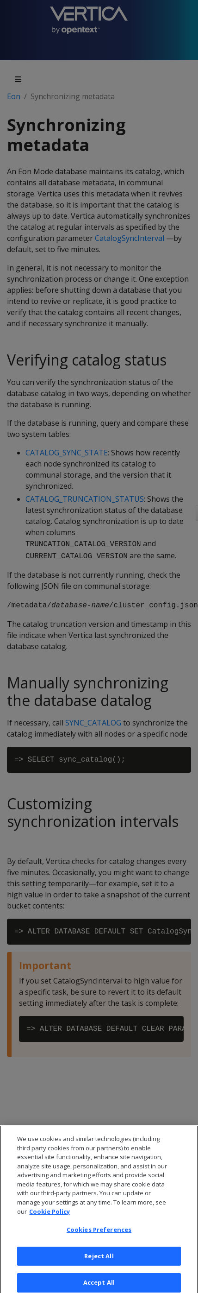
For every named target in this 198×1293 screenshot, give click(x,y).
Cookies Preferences (99, 1233)
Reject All (98, 1259)
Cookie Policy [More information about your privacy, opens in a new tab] (49, 1215)
